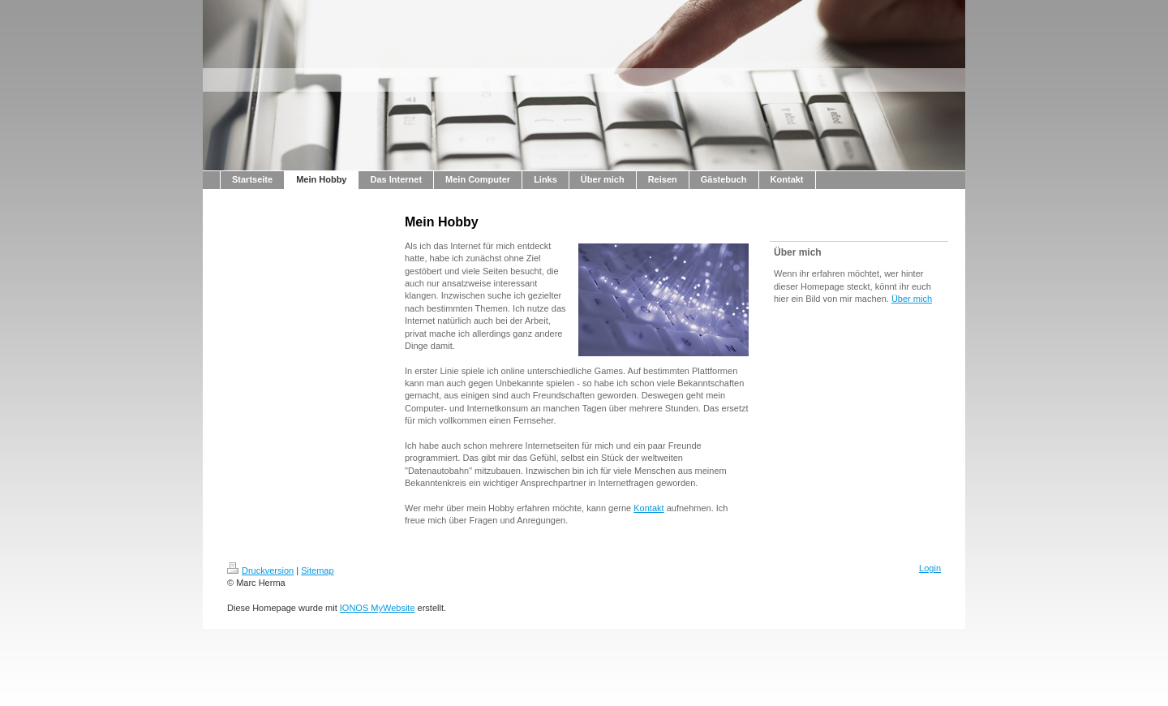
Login (930, 568)
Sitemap (317, 570)
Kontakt (648, 508)
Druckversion (260, 570)
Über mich (911, 298)
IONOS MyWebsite (377, 608)
